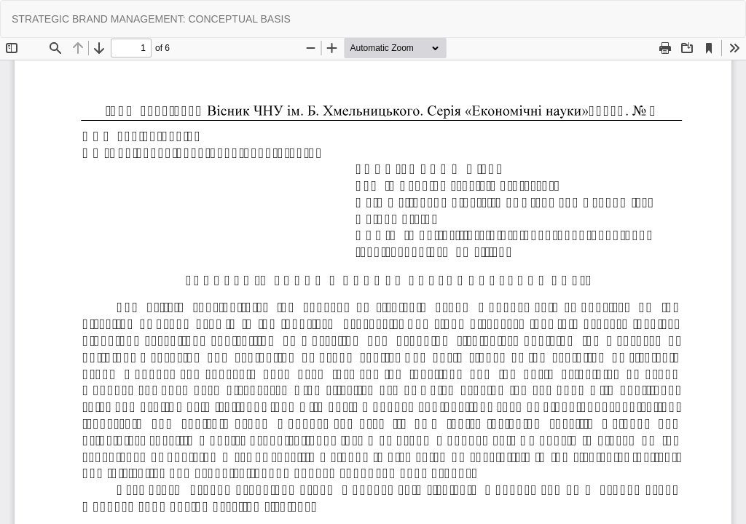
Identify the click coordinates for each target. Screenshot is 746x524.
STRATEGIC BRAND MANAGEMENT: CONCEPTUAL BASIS (151, 19)
